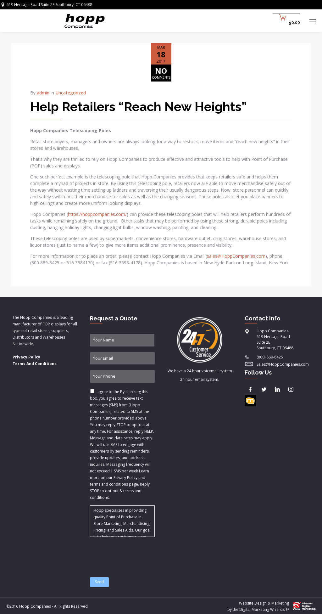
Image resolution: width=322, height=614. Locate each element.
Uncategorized (70, 93)
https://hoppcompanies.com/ (97, 214)
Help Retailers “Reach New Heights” (138, 106)
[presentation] (138, 553)
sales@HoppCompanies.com (236, 256)
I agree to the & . (122, 444)
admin (43, 93)
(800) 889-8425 (270, 357)
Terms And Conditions (35, 363)
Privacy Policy (26, 357)
